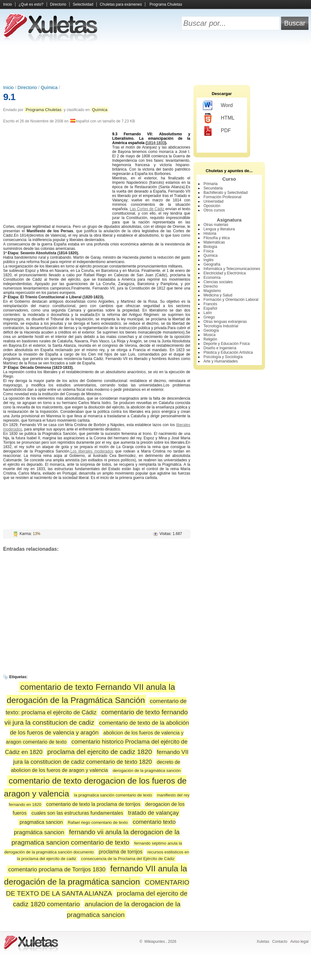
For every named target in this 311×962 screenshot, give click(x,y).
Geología (211, 330)
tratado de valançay (153, 812)
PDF (217, 131)
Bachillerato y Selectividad (226, 192)
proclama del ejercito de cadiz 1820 (99, 751)
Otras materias (216, 224)
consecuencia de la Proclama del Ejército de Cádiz (128, 858)
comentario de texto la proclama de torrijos (93, 804)
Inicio (7, 4)
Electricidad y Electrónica (225, 273)
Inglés (209, 260)
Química (49, 87)
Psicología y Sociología (223, 357)
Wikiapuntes (154, 941)
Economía (212, 277)
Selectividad (83, 4)
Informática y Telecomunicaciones (232, 269)
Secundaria (213, 188)
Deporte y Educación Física (227, 343)
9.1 (9, 97)
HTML (219, 118)
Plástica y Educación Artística (228, 352)
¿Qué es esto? (31, 4)
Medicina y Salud (218, 295)
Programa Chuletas (166, 4)
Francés (210, 304)
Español (210, 308)
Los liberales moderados (92, 451)
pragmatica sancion (41, 822)
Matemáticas (214, 242)
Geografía (212, 264)
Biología (210, 247)
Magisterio (212, 291)
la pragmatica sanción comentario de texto (113, 795)
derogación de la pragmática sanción (147, 770)
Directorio (58, 4)
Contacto (279, 941)
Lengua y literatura (219, 229)
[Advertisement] (155, 63)
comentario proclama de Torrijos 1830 (57, 869)
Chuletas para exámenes (121, 4)
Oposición (212, 206)
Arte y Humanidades (221, 361)
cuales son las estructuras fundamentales (77, 813)
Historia (210, 233)
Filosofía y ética (217, 238)
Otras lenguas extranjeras (225, 321)
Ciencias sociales (218, 282)
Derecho (211, 286)
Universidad (213, 201)
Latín (208, 313)
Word (218, 106)
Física (209, 251)
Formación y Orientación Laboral (231, 299)
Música (210, 335)
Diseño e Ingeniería (220, 348)
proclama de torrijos (120, 851)
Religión (210, 339)
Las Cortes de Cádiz (147, 209)
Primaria (211, 184)
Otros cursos (214, 210)
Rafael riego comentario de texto (98, 822)
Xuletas (262, 941)
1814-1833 (156, 143)
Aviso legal (299, 941)
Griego (209, 317)
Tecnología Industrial (221, 326)
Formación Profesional (222, 197)
